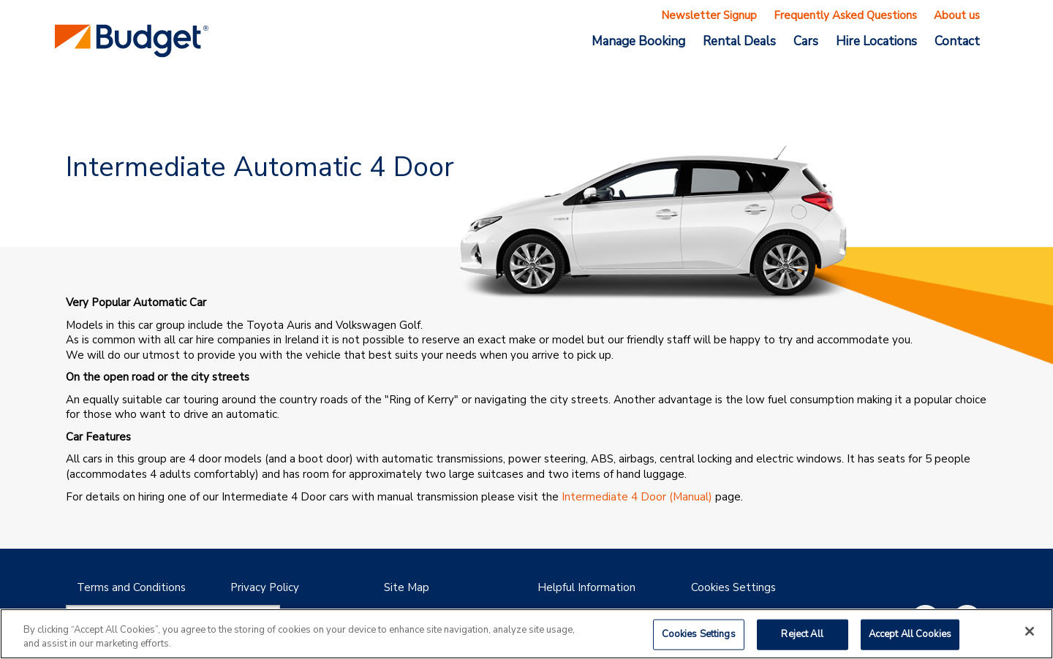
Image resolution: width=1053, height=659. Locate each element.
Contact (957, 41)
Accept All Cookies (910, 634)
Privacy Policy (264, 587)
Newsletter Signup (709, 15)
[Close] (1030, 631)
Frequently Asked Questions (845, 15)
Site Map (406, 587)
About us (957, 15)
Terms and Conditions (131, 587)
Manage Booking (638, 41)
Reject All (802, 634)
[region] (526, 634)
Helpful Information (586, 587)
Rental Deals (739, 41)
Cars (805, 41)
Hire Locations (876, 41)
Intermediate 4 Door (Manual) (637, 497)
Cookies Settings (733, 587)
